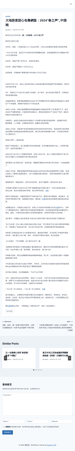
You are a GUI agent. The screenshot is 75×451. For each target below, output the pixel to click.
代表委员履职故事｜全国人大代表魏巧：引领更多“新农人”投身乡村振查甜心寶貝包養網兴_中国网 (56, 325)
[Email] (37, 421)
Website (55, 421)
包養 (47, 191)
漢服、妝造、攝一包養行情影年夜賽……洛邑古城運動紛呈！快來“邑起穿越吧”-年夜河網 (19, 324)
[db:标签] (9, 311)
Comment (7, 395)
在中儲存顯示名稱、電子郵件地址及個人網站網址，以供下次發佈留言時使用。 (32, 427)
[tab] (33, 369)
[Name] (13, 421)
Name (6, 421)
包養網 (9, 306)
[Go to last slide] (5, 358)
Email (30, 421)
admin (9, 30)
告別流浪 (7, 16)
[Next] (69, 358)
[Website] (62, 421)
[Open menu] (71, 3)
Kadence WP (51, 445)
